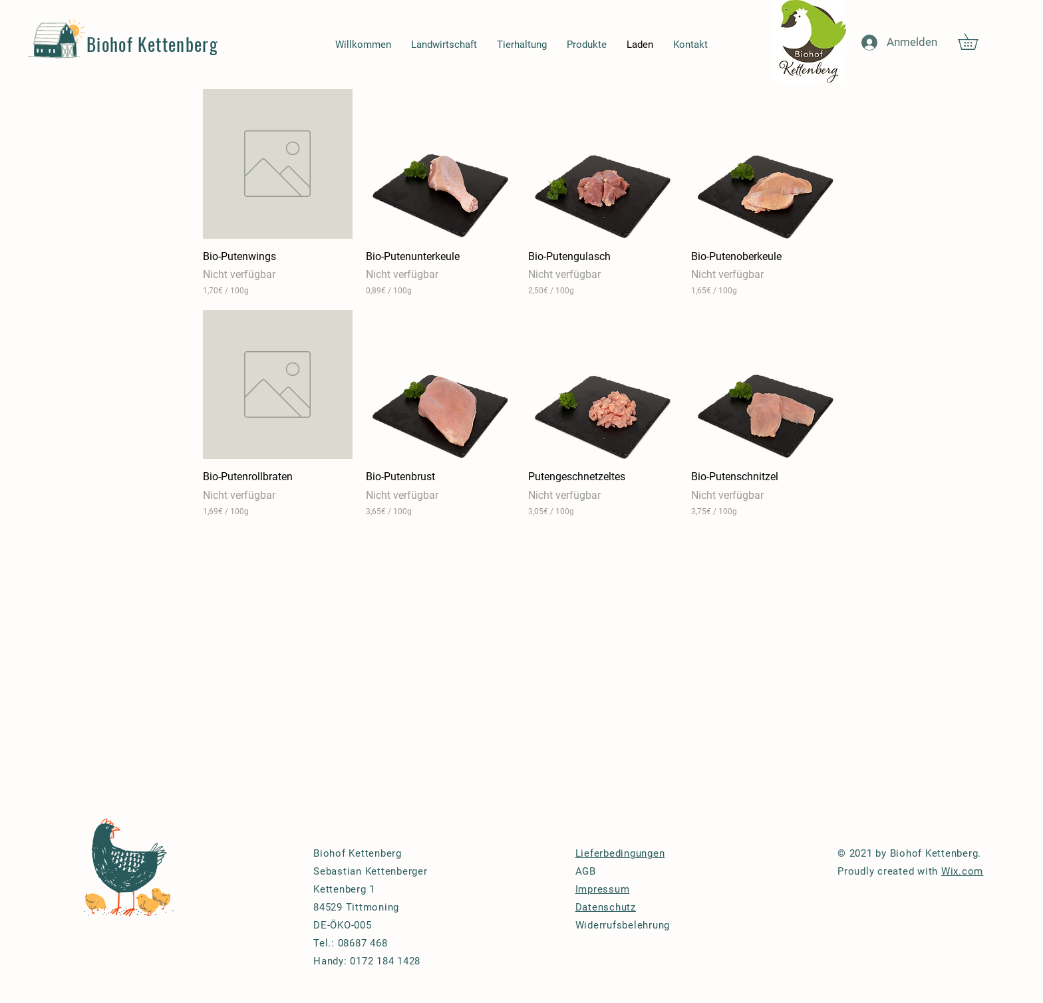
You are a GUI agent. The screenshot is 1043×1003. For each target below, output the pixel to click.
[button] (976, 41)
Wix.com (962, 871)
